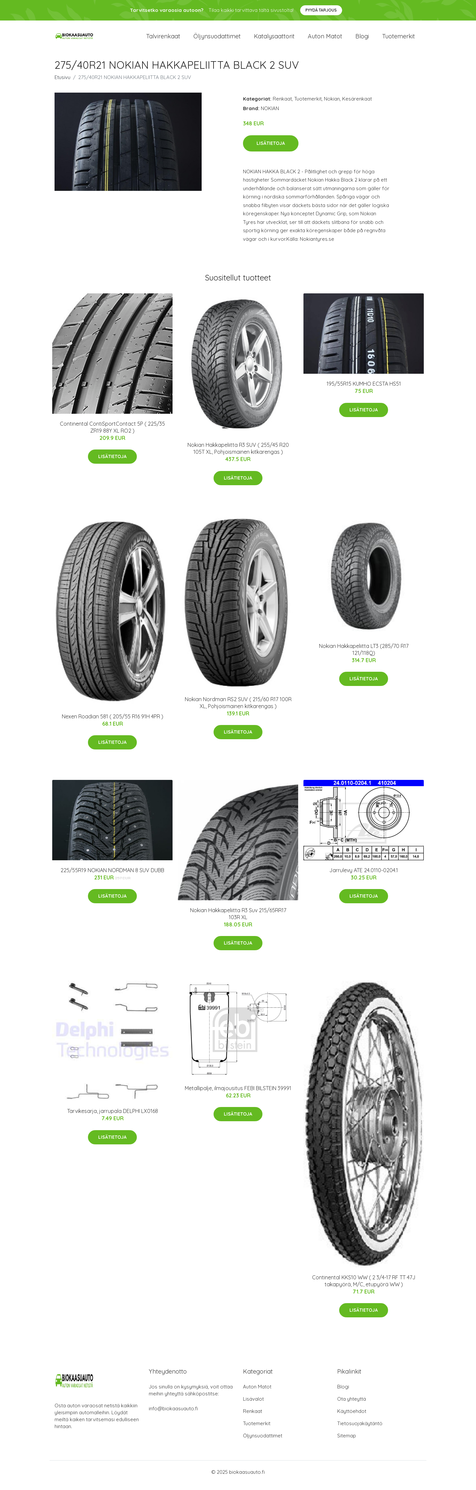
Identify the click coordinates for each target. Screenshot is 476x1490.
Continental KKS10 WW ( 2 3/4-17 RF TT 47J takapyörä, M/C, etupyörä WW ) (364, 1287)
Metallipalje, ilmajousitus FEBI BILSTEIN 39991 (238, 1094)
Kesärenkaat (357, 105)
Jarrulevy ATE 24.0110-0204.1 (363, 876)
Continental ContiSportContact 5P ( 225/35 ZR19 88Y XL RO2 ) (112, 434)
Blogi (362, 39)
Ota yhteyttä (351, 1405)
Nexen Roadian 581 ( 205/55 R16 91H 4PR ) (112, 723)
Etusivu (62, 84)
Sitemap (346, 1442)
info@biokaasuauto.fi (173, 1415)
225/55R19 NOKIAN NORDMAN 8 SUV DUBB (112, 876)
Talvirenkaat (163, 39)
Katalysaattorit (274, 39)
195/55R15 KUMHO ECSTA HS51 (364, 390)
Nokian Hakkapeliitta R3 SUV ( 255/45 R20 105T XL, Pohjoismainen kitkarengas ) (238, 455)
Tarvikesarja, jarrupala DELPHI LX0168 (112, 1117)
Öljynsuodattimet (217, 39)
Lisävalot (253, 1405)
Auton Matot (257, 1393)
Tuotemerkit (398, 39)
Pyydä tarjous (321, 10)
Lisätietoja (271, 150)
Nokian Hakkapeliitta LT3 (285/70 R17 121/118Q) (364, 656)
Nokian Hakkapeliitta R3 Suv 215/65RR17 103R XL (238, 920)
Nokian (332, 105)
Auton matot (325, 39)
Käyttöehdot (351, 1418)
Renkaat (282, 105)
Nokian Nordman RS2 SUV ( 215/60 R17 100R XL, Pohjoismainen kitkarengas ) (238, 709)
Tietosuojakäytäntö (359, 1430)
